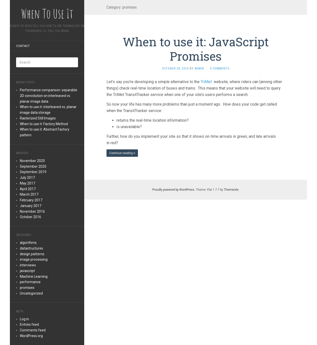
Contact (23, 46)
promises (27, 288)
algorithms (28, 243)
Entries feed (29, 324)
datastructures (31, 248)
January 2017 (30, 206)
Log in (24, 319)
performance (30, 282)
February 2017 (31, 200)
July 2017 (27, 178)
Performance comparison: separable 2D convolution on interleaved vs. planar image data (48, 95)
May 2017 (27, 183)
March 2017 (29, 194)
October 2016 (30, 217)
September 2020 (33, 166)
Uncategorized (31, 293)
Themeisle (231, 189)
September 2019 (33, 172)
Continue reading (122, 153)
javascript (27, 271)
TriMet (207, 81)
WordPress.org (31, 336)
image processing (34, 259)
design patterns (32, 254)
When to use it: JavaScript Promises (196, 49)
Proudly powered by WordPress (173, 189)
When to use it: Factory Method (44, 124)
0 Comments (219, 68)
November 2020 (32, 161)
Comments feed (33, 330)
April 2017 (28, 189)
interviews (28, 265)
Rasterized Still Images (38, 118)
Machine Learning (34, 276)
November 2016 (32, 211)
